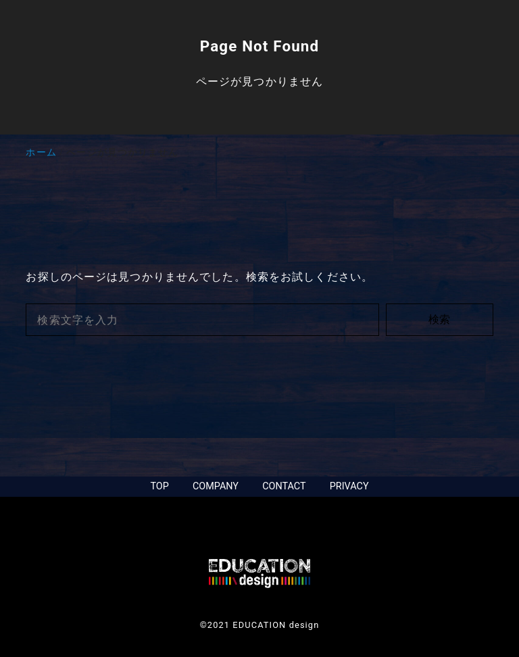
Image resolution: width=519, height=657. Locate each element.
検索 (439, 319)
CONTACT (283, 486)
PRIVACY (349, 486)
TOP (159, 486)
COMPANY (216, 486)
